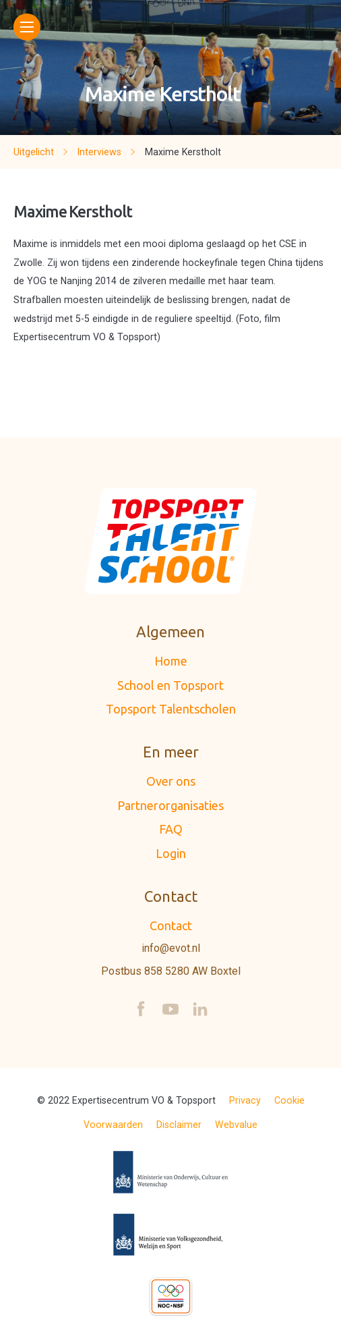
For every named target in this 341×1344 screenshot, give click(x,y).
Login (171, 853)
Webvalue (236, 1124)
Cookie (289, 1100)
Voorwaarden (113, 1124)
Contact (171, 925)
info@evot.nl (171, 948)
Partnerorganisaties (170, 805)
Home (170, 661)
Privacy (245, 1100)
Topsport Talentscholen (171, 709)
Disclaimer (179, 1124)
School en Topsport (170, 685)
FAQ (171, 829)
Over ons (170, 781)
